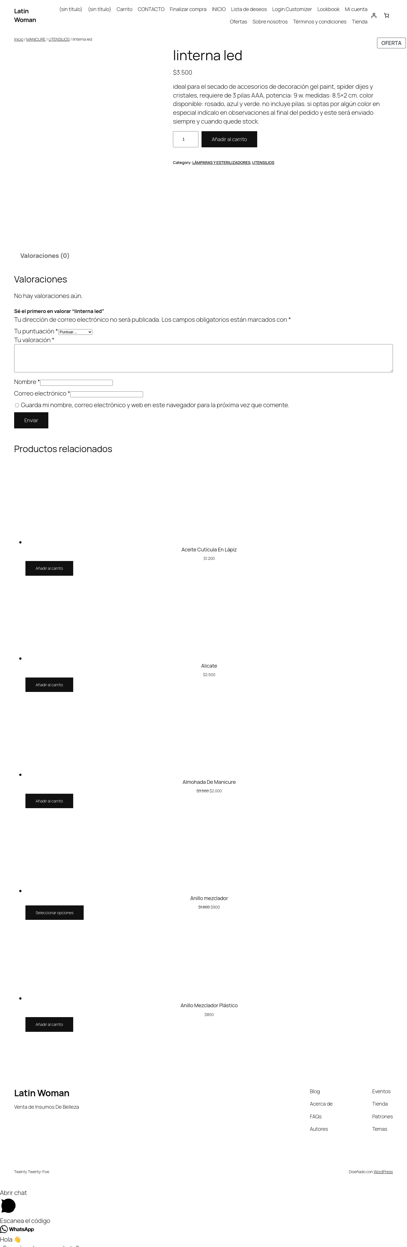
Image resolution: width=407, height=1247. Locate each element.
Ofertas (238, 21)
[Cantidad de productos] (185, 139)
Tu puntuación (36, 325)
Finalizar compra (188, 9)
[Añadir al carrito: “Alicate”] (49, 679)
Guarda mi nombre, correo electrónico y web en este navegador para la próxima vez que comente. (155, 399)
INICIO (219, 9)
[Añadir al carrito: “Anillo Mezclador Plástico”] (49, 1019)
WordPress (383, 1166)
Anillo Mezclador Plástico (209, 1000)
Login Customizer (292, 9)
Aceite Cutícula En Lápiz (209, 544)
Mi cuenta (356, 9)
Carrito (125, 9)
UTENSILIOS (59, 39)
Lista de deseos (249, 9)
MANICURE (36, 39)
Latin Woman (25, 15)
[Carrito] (386, 15)
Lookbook (328, 9)
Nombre (27, 376)
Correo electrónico (42, 387)
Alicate (209, 660)
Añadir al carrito (229, 139)
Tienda (359, 21)
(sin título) (71, 9)
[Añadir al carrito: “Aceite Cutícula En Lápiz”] (49, 563)
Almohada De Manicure (209, 776)
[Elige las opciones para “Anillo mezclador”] (54, 907)
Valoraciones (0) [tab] (45, 250)
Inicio (18, 39)
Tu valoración (34, 334)
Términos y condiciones (320, 21)
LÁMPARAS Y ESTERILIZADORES (221, 162)
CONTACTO (151, 9)
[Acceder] (373, 15)
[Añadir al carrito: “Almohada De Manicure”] (49, 795)
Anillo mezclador (209, 893)
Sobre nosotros (270, 21)
